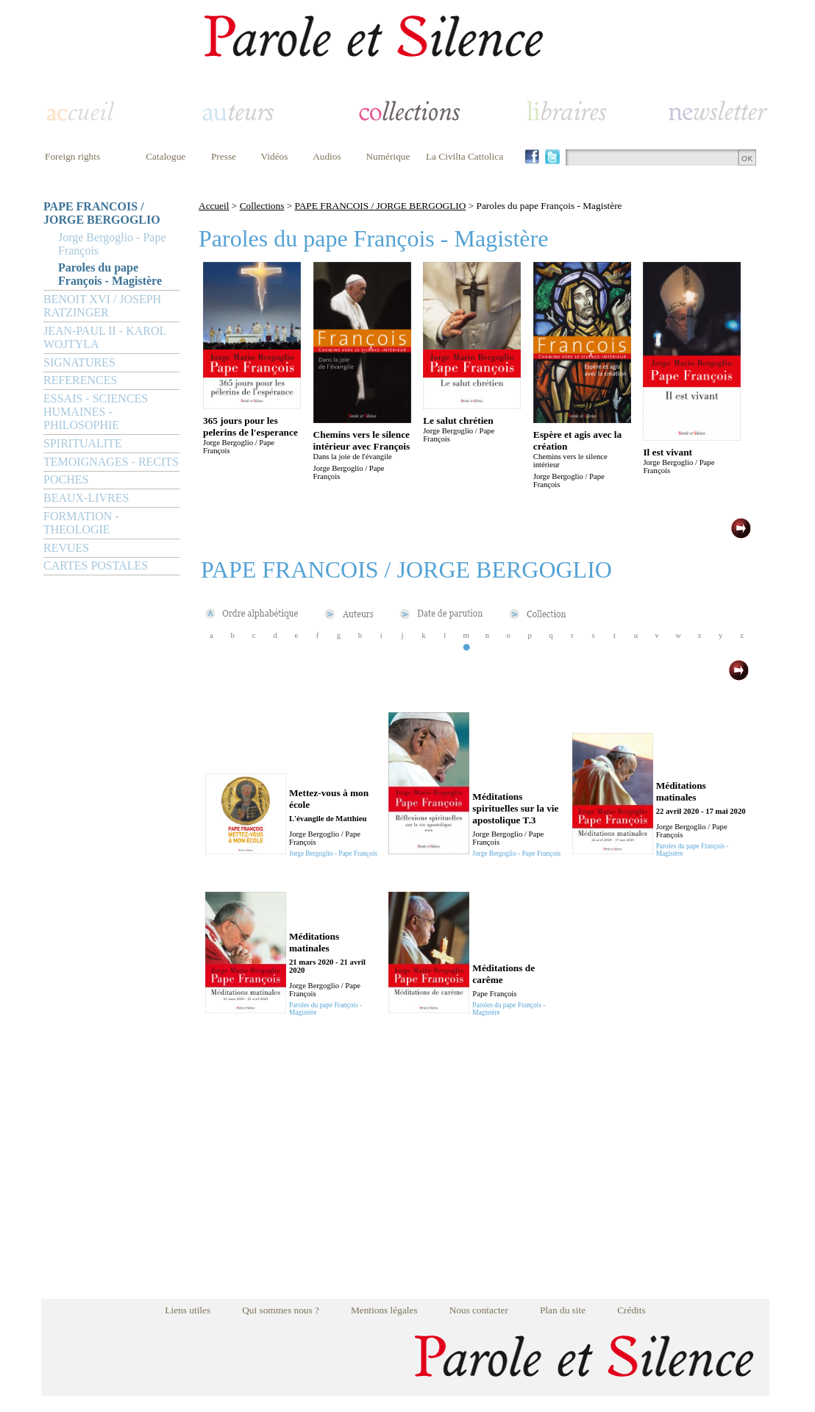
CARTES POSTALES (95, 565)
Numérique (388, 156)
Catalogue (165, 156)
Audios (327, 156)
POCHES (65, 479)
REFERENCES (80, 380)
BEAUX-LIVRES (86, 498)
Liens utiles (187, 1310)
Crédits (631, 1310)
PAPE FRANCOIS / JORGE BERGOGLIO (101, 213)
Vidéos (274, 156)
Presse (223, 156)
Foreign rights (72, 156)
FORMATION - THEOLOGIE (81, 523)
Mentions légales (384, 1310)
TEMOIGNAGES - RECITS (111, 461)
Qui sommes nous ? (280, 1310)
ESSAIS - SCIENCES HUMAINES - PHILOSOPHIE (95, 411)
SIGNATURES (79, 362)
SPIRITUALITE (82, 443)
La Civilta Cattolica (464, 156)
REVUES (66, 548)
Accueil (214, 205)
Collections (262, 205)
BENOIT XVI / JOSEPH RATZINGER (102, 306)
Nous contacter (478, 1310)
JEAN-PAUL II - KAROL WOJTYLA (104, 337)
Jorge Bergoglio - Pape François (112, 244)
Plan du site (563, 1310)
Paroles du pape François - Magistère (110, 274)
